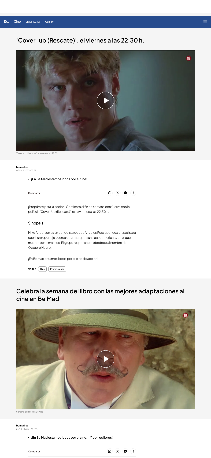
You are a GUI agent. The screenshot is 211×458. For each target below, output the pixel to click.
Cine (42, 269)
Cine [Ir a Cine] (17, 21)
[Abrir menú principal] (205, 21)
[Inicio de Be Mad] (6, 21)
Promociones (57, 269)
